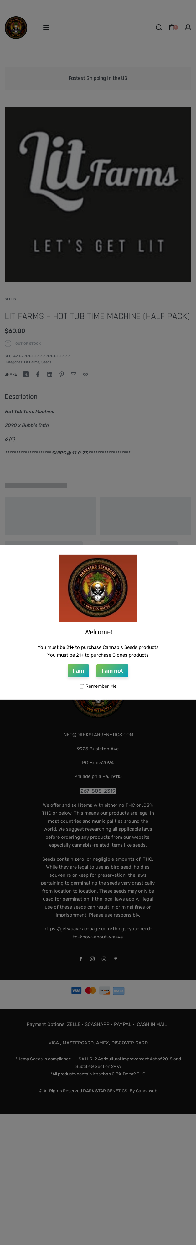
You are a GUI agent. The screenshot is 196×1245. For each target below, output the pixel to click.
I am (78, 670)
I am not (112, 670)
